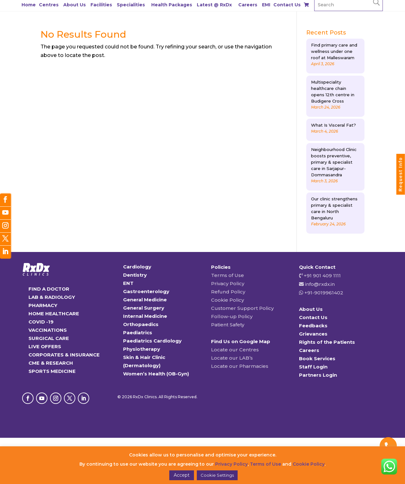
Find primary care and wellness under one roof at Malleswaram (334, 51)
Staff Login (313, 367)
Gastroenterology (146, 291)
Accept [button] (182, 475)
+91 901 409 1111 (321, 276)
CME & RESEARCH (50, 363)
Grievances (313, 334)
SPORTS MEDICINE (52, 371)
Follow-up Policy (231, 316)
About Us (74, 5)
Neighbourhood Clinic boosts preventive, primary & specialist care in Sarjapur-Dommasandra (334, 162)
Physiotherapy (141, 349)
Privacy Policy (227, 283)
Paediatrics (137, 333)
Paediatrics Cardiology (152, 341)
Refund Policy (228, 292)
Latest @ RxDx (214, 5)
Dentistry (135, 275)
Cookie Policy (227, 300)
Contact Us (287, 5)
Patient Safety (227, 325)
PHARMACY (42, 305)
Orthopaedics (141, 324)
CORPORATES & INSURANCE (64, 355)
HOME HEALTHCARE (53, 314)
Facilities (101, 5)
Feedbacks (313, 326)
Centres (49, 5)
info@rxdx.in (320, 284)
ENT (128, 283)
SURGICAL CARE (48, 338)
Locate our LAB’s (232, 358)
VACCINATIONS (47, 330)
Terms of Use (227, 275)
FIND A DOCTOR (48, 289)
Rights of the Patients (327, 342)
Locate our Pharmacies (239, 366)
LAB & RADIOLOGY (51, 297)
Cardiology (137, 267)
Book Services (317, 358)
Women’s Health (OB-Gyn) (156, 374)
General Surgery (143, 308)
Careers (247, 5)
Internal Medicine (145, 316)
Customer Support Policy (242, 308)
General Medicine (145, 300)
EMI (266, 5)
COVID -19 (40, 322)
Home (29, 5)
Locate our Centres (235, 350)
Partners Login (318, 375)
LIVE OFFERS (44, 346)
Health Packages (171, 5)
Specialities (131, 5)
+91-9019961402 (323, 293)
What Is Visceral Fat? (333, 125)
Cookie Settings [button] (217, 475)
